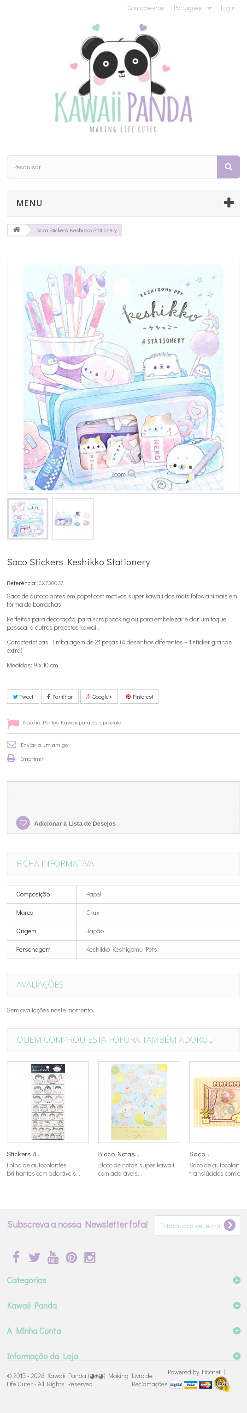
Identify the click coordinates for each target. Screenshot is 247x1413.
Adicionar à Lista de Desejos (74, 823)
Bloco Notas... (118, 1153)
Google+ (99, 696)
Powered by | (196, 1371)
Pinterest (139, 696)
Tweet (23, 696)
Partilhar (60, 696)
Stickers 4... (24, 1153)
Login (228, 7)
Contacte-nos (145, 7)
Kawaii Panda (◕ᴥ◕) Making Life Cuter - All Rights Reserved (68, 1379)
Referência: (21, 582)
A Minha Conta (34, 1330)
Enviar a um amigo (44, 744)
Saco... (199, 1153)
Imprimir (32, 758)
